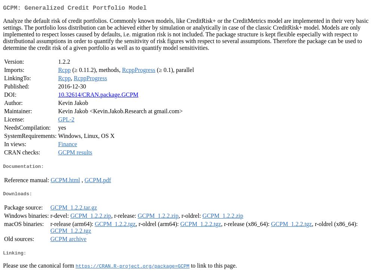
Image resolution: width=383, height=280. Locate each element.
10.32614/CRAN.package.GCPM (98, 96)
